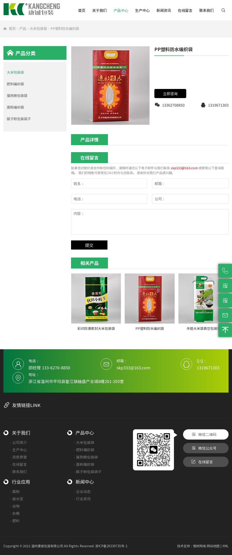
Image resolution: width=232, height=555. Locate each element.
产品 (22, 28)
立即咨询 (170, 93)
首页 (81, 10)
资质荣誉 (18, 457)
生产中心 (142, 10)
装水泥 (16, 498)
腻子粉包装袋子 (19, 118)
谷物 (15, 506)
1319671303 (208, 367)
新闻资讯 (163, 10)
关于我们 (99, 10)
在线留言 (185, 10)
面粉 (15, 491)
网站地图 (213, 546)
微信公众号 (204, 448)
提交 (89, 245)
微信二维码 (204, 434)
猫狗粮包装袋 (17, 95)
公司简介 (18, 442)
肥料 (15, 520)
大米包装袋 (38, 28)
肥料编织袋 (15, 83)
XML (225, 546)
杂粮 (15, 513)
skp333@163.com (184, 168)
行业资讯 (82, 498)
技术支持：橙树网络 (191, 546)
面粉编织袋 (15, 107)
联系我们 (206, 10)
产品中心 (121, 10)
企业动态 (82, 491)
